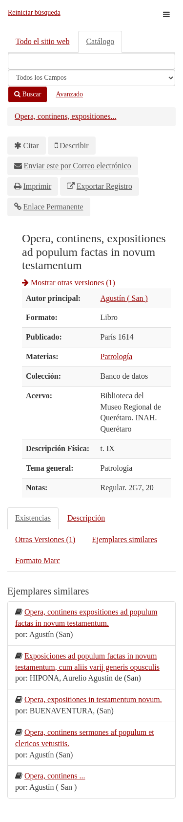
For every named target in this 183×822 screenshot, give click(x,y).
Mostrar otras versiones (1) (68, 282)
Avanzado (69, 94)
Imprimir (37, 186)
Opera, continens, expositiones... (65, 116)
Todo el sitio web (42, 41)
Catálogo (100, 41)
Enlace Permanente (53, 207)
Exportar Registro (104, 186)
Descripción (86, 518)
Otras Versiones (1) (45, 539)
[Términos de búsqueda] (91, 61)
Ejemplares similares (124, 539)
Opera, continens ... (54, 776)
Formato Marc (37, 560)
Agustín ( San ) (124, 298)
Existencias (33, 518)
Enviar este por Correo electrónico (77, 165)
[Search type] (91, 77)
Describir (74, 145)
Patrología (117, 356)
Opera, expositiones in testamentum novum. (93, 699)
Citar (31, 145)
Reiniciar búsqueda (34, 12)
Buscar (27, 94)
